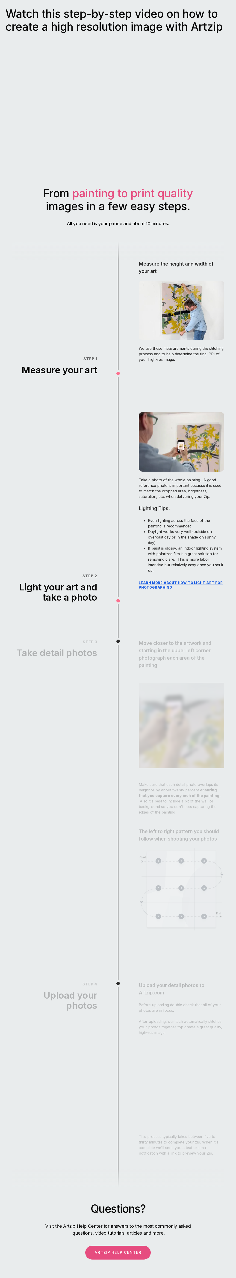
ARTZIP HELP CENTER (117, 1252)
